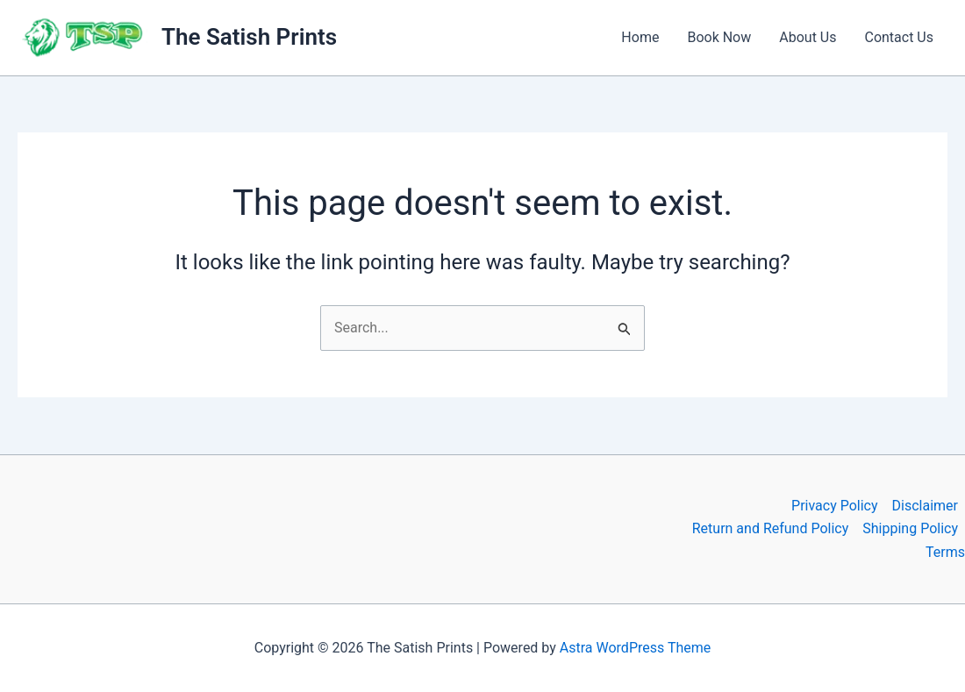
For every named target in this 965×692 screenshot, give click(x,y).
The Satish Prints (249, 37)
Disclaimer (925, 505)
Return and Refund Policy (770, 528)
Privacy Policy (834, 505)
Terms (945, 552)
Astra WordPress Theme (635, 647)
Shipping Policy (910, 528)
